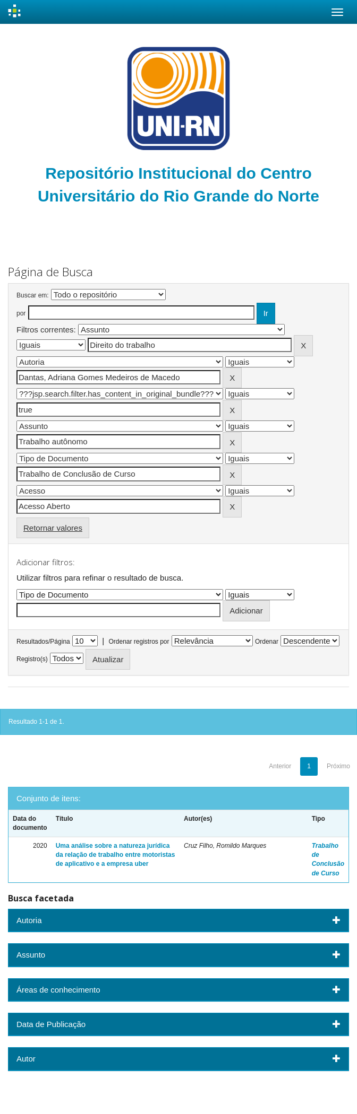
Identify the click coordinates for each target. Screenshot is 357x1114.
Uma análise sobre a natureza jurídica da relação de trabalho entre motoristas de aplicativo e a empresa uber (115, 854)
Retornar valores (52, 527)
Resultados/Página (43, 641)
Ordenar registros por (138, 641)
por (21, 313)
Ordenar (266, 641)
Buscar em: (32, 295)
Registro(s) (32, 659)
